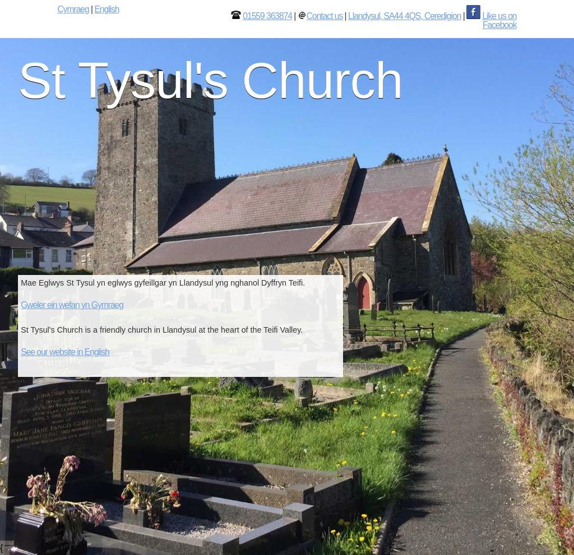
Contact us (325, 16)
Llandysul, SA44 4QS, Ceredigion (404, 16)
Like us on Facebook (499, 20)
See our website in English (65, 352)
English (106, 9)
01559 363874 (267, 16)
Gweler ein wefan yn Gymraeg (72, 305)
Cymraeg (73, 9)
